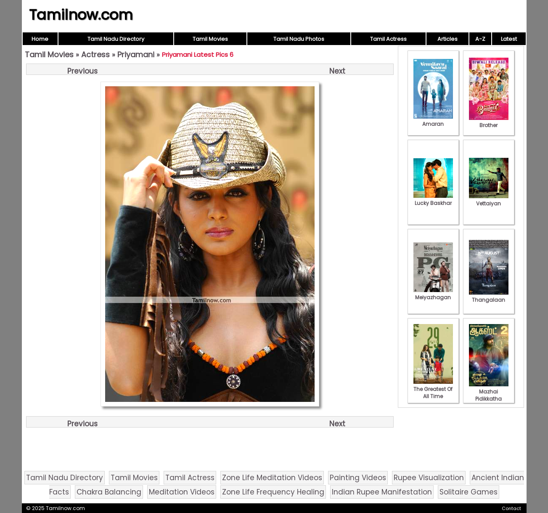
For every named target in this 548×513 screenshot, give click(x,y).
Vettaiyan (488, 200)
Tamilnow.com (81, 15)
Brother (488, 121)
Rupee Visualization (429, 478)
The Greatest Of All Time (433, 389)
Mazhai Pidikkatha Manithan (488, 395)
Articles (447, 39)
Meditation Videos (181, 492)
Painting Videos (358, 478)
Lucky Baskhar (433, 199)
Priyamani (135, 54)
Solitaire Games (468, 492)
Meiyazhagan (433, 294)
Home (40, 39)
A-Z (480, 39)
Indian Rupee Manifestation (382, 492)
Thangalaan (488, 296)
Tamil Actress (388, 39)
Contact (511, 508)
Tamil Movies (210, 39)
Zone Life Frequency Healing (273, 492)
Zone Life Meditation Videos (272, 478)
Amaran (433, 120)
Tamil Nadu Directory (115, 39)
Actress (95, 54)
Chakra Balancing (109, 492)
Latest (509, 39)
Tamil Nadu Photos (298, 39)
